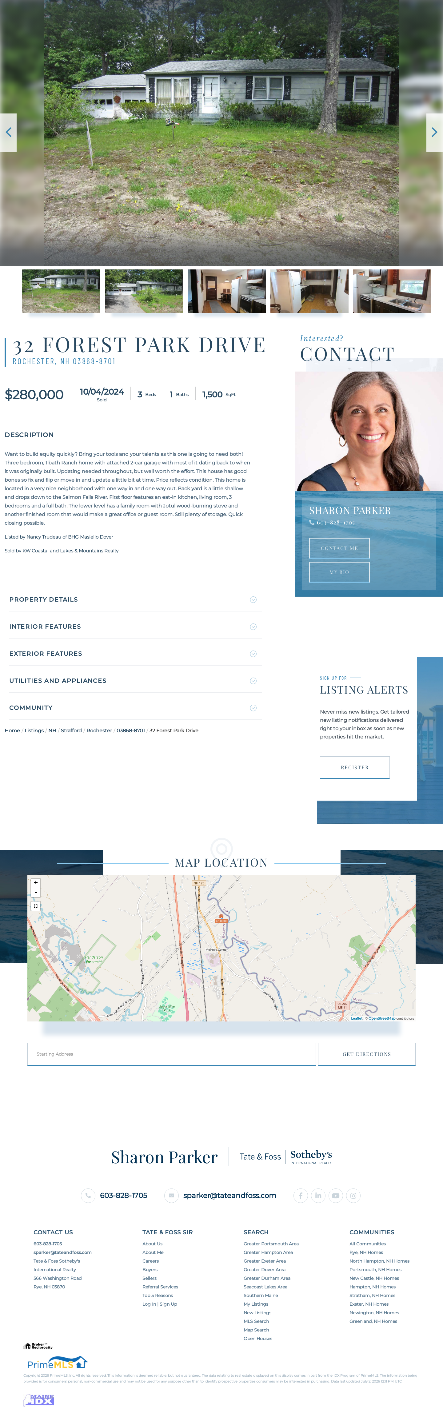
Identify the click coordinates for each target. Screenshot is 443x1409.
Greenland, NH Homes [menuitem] (373, 1336)
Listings (34, 734)
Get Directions (381, 1068)
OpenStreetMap (382, 1033)
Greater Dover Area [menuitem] (264, 1284)
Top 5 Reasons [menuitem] (157, 1310)
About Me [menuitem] (152, 1267)
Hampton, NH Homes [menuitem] (372, 1301)
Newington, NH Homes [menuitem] (374, 1327)
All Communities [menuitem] (367, 1258)
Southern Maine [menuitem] (261, 1310)
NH (52, 734)
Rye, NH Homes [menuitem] (366, 1267)
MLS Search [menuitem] (256, 1336)
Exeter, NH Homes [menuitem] (369, 1319)
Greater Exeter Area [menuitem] (265, 1276)
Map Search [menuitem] (256, 1344)
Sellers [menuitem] (149, 1293)
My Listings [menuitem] (256, 1319)
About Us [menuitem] (152, 1258)
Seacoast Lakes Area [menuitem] (265, 1301)
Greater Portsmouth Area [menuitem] (271, 1258)
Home (12, 734)
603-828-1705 (336, 526)
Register (355, 771)
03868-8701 (131, 734)
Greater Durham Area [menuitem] (267, 1293)
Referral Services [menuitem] (160, 1301)
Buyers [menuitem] (150, 1284)
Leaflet (356, 1033)
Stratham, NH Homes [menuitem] (372, 1310)
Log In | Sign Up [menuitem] (159, 1319)
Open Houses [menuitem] (258, 1353)
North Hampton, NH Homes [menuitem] (379, 1276)
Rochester (99, 734)
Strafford (71, 734)
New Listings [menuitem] (257, 1327)
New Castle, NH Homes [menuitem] (374, 1293)
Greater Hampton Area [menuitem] (268, 1267)
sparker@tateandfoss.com (221, 1209)
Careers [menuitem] (150, 1276)
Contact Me (339, 552)
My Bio (339, 576)
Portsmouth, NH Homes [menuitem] (375, 1284)
